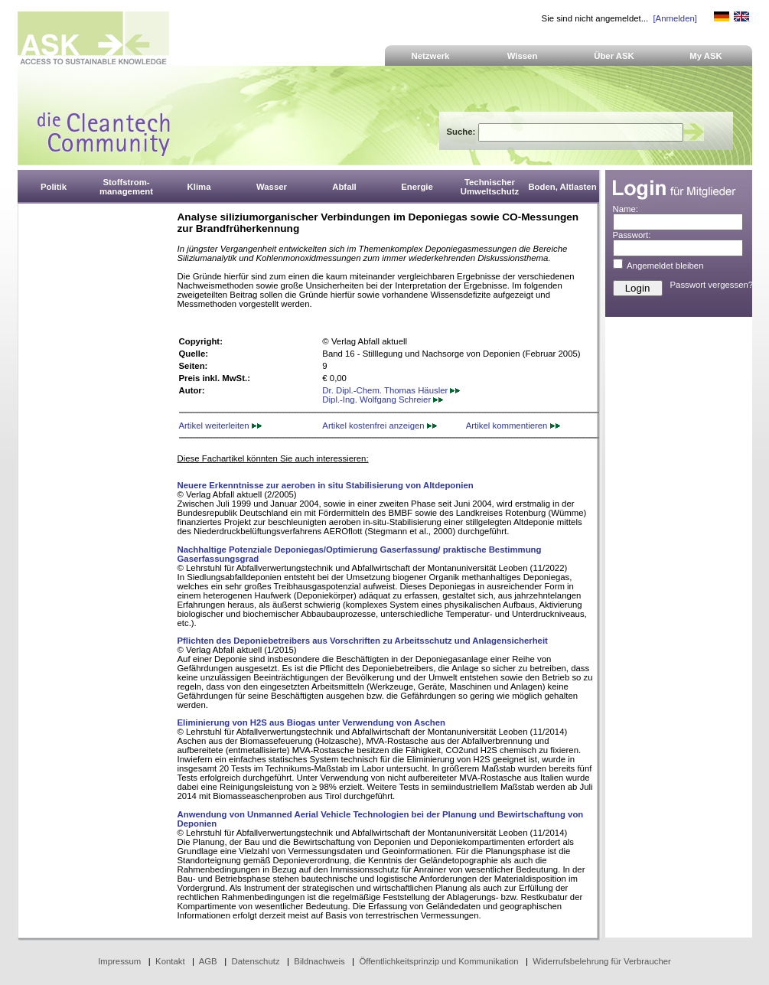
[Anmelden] (674, 18)
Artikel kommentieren (513, 425)
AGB (208, 961)
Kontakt (170, 961)
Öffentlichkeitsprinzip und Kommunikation (438, 961)
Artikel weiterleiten (220, 425)
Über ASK (614, 55)
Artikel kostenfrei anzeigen (379, 425)
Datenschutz (255, 961)
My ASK (705, 55)
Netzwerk (431, 55)
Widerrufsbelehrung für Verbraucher (602, 961)
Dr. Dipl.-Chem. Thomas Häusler (391, 390)
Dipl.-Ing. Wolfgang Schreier (382, 399)
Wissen (522, 55)
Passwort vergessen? (712, 284)
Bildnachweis (319, 961)
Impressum (119, 961)
